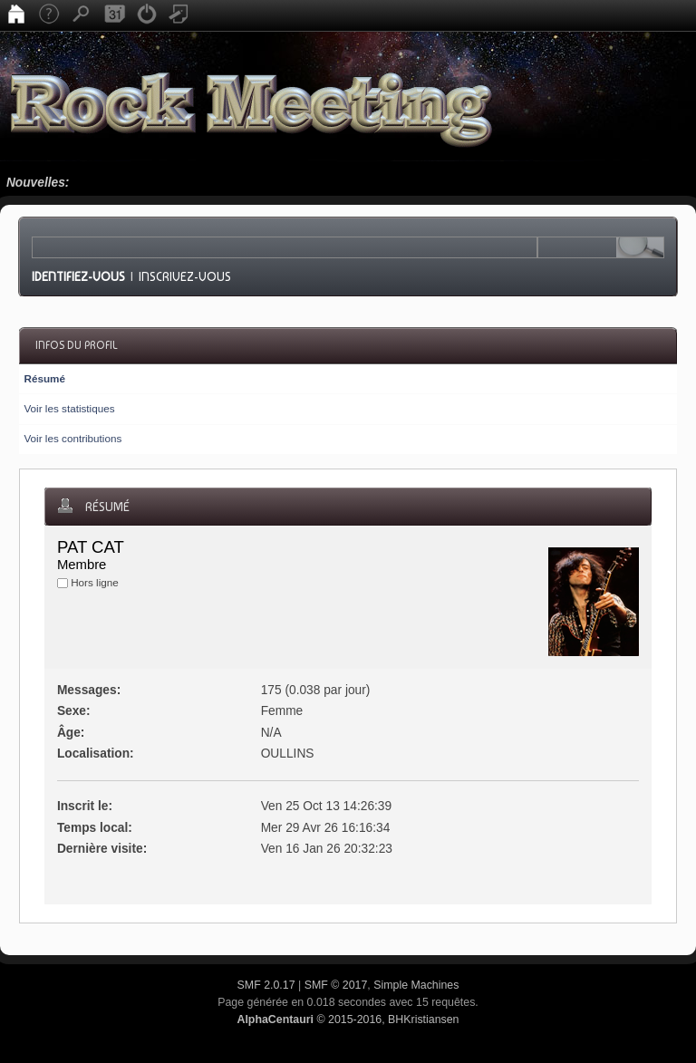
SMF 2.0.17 (266, 985)
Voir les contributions (72, 438)
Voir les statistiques (69, 408)
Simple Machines (416, 985)
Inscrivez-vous (185, 276)
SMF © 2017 (336, 985)
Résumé (44, 378)
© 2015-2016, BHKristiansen (348, 1019)
